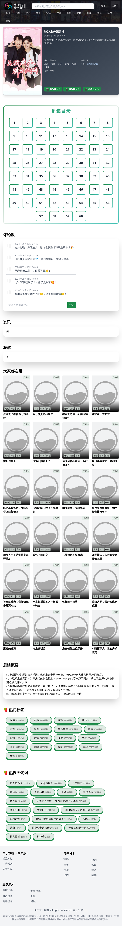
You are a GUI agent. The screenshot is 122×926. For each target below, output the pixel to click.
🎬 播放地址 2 (72, 89)
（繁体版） (22, 853)
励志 (109, 12)
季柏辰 (95, 64)
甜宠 (67, 64)
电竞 (47, 66)
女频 (33, 896)
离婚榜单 (8, 901)
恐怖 (79, 12)
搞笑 (89, 12)
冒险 (8, 20)
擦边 (69, 12)
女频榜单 (35, 891)
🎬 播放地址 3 (92, 89)
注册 (114, 6)
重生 (38, 12)
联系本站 (8, 858)
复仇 (99, 12)
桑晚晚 (89, 64)
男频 (33, 901)
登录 (103, 6)
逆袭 (59, 12)
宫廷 (48, 12)
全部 (8, 12)
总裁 (28, 12)
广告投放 (8, 863)
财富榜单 (8, 896)
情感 (18, 12)
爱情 (53, 64)
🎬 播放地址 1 (53, 89)
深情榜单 (8, 889)
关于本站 (8, 868)
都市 (60, 64)
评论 (71, 305)
